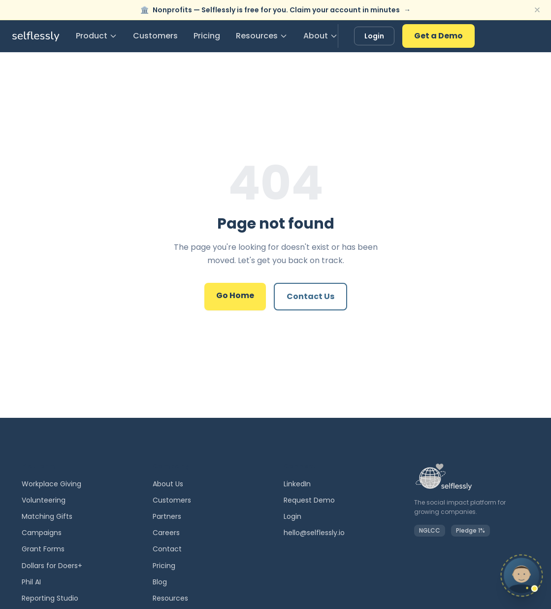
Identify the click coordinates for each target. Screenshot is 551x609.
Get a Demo (438, 35)
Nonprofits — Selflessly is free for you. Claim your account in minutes (275, 10)
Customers (155, 35)
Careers (166, 533)
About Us (168, 484)
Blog (160, 582)
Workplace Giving (51, 484)
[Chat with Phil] (485, 577)
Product (96, 35)
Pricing (207, 35)
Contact (167, 549)
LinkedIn (297, 484)
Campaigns (42, 533)
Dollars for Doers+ (52, 566)
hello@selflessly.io (314, 533)
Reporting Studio (50, 598)
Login (374, 36)
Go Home (235, 295)
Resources (262, 35)
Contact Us (310, 296)
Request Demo (309, 500)
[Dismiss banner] (537, 10)
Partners (167, 516)
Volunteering (43, 500)
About (320, 35)
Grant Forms (43, 549)
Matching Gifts (47, 516)
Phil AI (31, 582)
